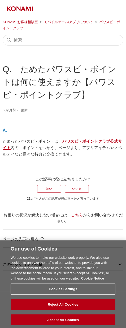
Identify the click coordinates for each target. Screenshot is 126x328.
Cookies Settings (63, 293)
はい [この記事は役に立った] (49, 189)
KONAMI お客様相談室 (20, 22)
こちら (77, 215)
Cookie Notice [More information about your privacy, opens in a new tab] (92, 282)
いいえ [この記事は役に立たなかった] (77, 189)
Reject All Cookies (63, 308)
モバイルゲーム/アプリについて (68, 22)
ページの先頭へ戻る (24, 238)
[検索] (63, 40)
